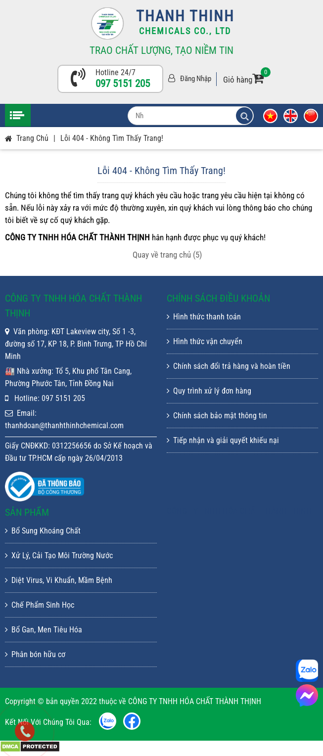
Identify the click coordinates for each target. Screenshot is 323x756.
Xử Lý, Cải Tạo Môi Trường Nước (59, 555)
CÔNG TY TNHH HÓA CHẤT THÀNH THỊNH (239, 511)
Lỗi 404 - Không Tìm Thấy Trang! (111, 138)
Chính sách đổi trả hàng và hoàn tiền (228, 366)
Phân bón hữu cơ (35, 654)
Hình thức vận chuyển (204, 341)
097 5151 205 (122, 83)
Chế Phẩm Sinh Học (39, 605)
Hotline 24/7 (115, 72)
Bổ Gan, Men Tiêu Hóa (43, 629)
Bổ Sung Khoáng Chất (43, 530)
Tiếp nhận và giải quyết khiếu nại (223, 440)
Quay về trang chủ (167, 255)
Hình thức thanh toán (204, 316)
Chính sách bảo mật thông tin (217, 415)
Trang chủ (32, 138)
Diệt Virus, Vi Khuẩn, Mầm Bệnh (58, 580)
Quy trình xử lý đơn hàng (209, 391)
